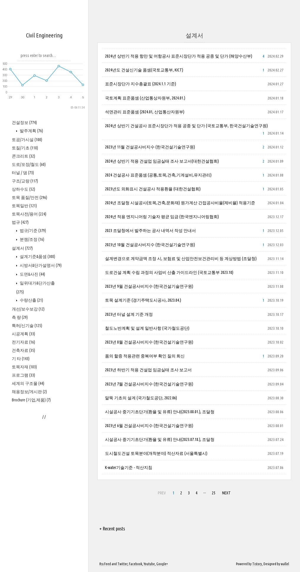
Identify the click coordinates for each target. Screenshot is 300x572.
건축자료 (23, 528)
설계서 (22, 426)
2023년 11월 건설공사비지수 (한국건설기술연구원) (150, 147)
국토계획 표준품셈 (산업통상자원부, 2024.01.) (145, 98)
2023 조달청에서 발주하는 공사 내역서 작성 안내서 (150, 230)
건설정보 (24, 300)
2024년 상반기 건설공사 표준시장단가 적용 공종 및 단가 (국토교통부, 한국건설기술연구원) (186, 125)
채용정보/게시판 (29, 569)
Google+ (162, 564)
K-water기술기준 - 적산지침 (128, 467)
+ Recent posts (112, 528)
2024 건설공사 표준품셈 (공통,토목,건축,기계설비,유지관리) (158, 175)
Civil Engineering (44, 35)
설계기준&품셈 (37, 434)
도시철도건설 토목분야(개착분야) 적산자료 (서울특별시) (156, 453)
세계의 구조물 (28, 561)
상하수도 (23, 367)
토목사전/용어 (29, 391)
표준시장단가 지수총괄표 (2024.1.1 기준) (140, 83)
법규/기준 (32, 408)
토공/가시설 (27, 317)
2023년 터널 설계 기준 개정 (129, 314)
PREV (162, 493)
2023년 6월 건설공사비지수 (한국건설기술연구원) (149, 425)
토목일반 (24, 383)
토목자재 (24, 544)
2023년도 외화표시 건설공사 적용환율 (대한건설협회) (153, 189)
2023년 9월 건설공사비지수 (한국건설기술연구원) (149, 286)
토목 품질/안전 (29, 375)
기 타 (20, 536)
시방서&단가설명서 (40, 443)
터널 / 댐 (23, 350)
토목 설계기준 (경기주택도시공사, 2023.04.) (143, 300)
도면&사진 (32, 452)
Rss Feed (105, 564)
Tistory (257, 564)
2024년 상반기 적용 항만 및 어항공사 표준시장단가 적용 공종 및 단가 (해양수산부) (178, 56)
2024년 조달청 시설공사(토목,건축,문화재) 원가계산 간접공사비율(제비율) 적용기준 (180, 202)
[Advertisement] (44, 198)
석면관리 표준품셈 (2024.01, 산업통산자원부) (144, 112)
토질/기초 (25, 325)
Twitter (122, 564)
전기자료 (23, 519)
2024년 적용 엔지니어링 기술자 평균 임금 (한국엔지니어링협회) (162, 216)
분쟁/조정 (31, 417)
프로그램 (23, 552)
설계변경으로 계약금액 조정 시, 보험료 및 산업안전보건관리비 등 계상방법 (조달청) (181, 258)
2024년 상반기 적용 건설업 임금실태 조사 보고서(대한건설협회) (162, 161)
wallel (285, 564)
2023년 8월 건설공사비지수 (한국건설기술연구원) (149, 342)
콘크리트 (23, 333)
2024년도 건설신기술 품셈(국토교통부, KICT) (144, 70)
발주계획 (31, 308)
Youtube (149, 564)
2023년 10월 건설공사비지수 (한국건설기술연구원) (150, 244)
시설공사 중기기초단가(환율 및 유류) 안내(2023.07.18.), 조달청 (159, 439)
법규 (20, 400)
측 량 (20, 495)
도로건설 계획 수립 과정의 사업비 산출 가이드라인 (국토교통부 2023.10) (169, 272)
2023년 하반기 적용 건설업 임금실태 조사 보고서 (148, 369)
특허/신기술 (27, 503)
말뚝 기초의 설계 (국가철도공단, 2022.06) (141, 398)
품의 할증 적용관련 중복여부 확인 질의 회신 (145, 356)
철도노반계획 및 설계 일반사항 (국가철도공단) (147, 328)
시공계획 (23, 511)
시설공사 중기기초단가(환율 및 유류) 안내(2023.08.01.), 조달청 (159, 411)
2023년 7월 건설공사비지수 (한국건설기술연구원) (149, 384)
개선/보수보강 (28, 486)
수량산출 (31, 477)
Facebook (135, 564)
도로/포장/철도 (29, 342)
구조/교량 (25, 358)
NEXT (226, 493)
